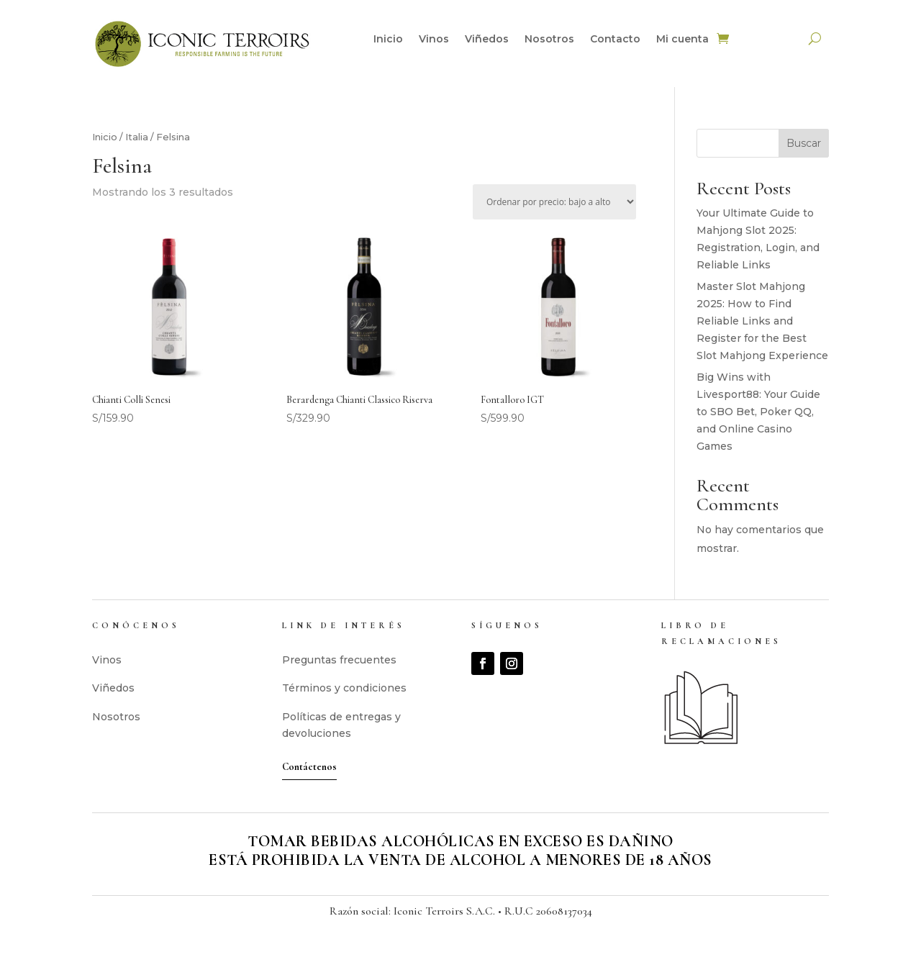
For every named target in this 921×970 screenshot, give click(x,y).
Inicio (388, 39)
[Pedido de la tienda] (554, 201)
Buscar (803, 143)
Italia (136, 137)
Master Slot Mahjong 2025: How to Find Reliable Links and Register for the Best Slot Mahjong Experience (762, 320)
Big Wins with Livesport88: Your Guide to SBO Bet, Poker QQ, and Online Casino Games (758, 411)
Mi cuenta (682, 39)
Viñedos (487, 39)
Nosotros (549, 39)
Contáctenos (309, 767)
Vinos (434, 39)
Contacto (615, 39)
